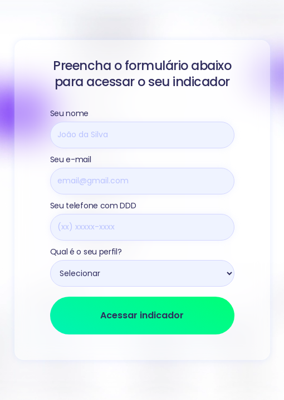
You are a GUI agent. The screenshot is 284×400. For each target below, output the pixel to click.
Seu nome (69, 113)
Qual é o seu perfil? (86, 251)
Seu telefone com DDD (93, 205)
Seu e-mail (70, 159)
